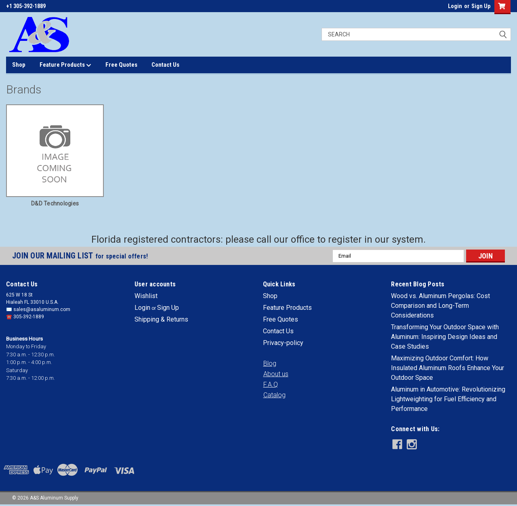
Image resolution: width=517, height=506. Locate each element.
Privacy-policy (283, 343)
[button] (270, 363)
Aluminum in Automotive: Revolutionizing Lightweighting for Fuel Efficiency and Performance (448, 399)
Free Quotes (121, 64)
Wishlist (146, 296)
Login (455, 6)
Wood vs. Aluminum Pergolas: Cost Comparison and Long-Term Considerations (440, 305)
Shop (18, 64)
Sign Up (480, 6)
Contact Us (165, 64)
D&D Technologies (55, 203)
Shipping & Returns (161, 319)
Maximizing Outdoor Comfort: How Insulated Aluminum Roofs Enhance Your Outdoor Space (447, 367)
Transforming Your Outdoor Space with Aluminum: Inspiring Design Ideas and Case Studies (445, 336)
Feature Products (65, 65)
